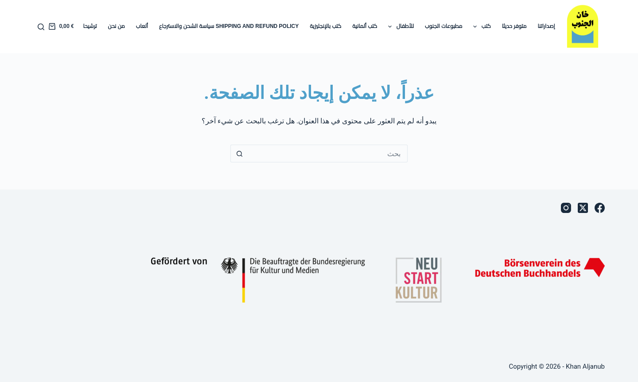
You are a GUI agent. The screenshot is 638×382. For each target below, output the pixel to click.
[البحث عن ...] (328, 153)
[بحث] (41, 27)
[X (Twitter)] (583, 208)
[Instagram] (566, 208)
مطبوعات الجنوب (443, 26)
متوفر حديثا (514, 26)
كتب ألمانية (364, 26)
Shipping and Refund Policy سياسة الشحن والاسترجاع (229, 26)
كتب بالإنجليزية (325, 26)
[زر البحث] (239, 153)
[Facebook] (600, 208)
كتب (480, 26)
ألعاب (142, 26)
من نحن (116, 26)
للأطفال (399, 26)
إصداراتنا (546, 26)
